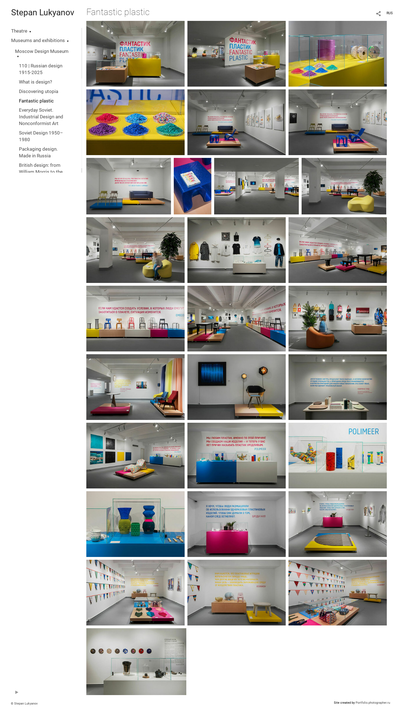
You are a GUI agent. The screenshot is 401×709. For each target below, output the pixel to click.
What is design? (35, 82)
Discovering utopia (38, 91)
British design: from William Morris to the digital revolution (41, 172)
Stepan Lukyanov (42, 12)
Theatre (19, 31)
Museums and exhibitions (38, 40)
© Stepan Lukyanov (24, 703)
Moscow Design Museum (42, 51)
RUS (390, 13)
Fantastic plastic (36, 101)
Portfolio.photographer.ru (373, 703)
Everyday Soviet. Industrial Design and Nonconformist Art (41, 116)
